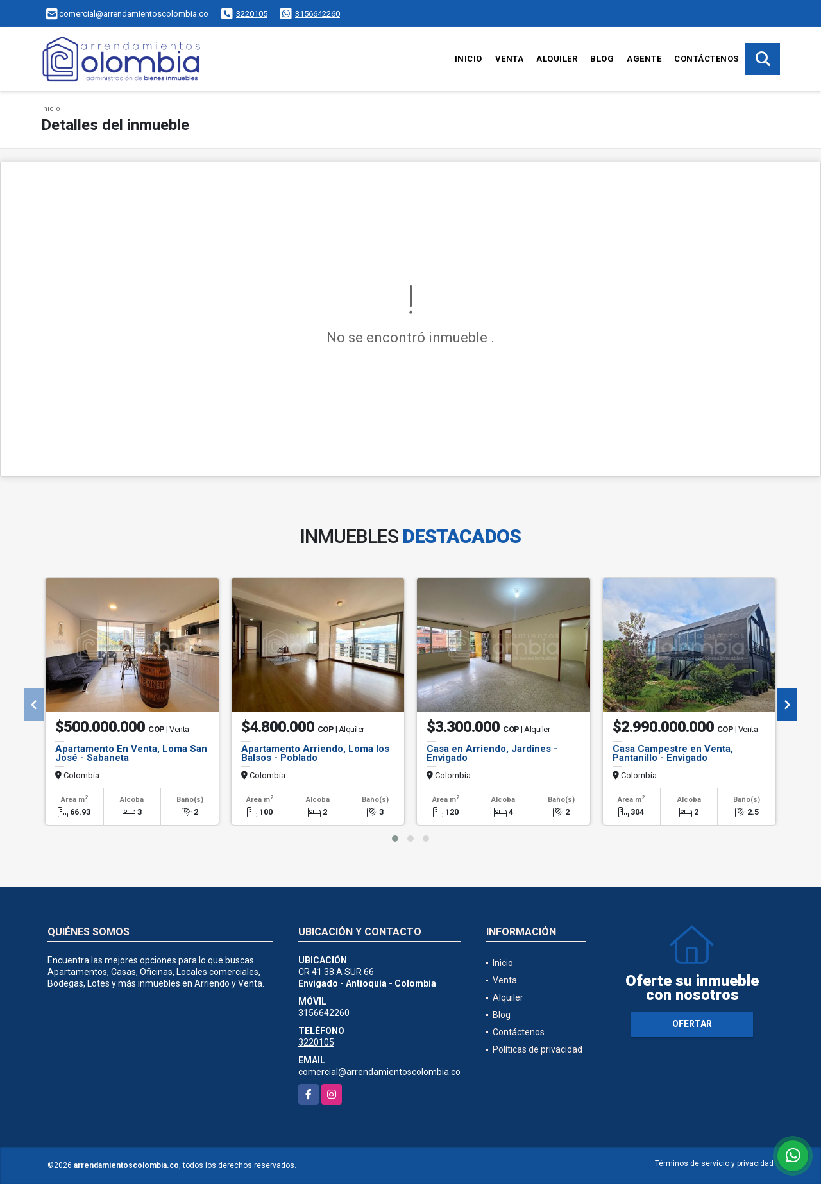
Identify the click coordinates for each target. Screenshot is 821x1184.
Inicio (468, 58)
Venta (509, 58)
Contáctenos (706, 58)
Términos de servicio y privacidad (714, 1163)
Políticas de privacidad (537, 1049)
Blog (602, 58)
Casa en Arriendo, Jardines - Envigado (492, 753)
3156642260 (317, 14)
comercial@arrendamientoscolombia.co (379, 1072)
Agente (644, 58)
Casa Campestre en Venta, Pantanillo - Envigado (673, 753)
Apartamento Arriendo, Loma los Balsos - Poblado (315, 753)
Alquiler (556, 58)
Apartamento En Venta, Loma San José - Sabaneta (131, 753)
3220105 (251, 14)
